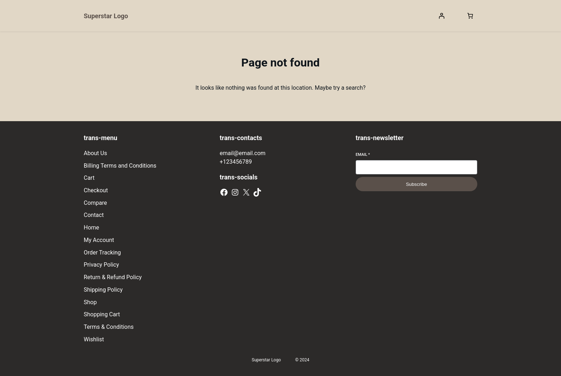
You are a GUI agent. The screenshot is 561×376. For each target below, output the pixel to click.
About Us (95, 153)
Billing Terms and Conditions (120, 165)
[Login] (441, 16)
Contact (94, 215)
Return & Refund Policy (113, 277)
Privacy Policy (101, 264)
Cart (89, 177)
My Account (99, 240)
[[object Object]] (470, 16)
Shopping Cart (102, 314)
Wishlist (94, 339)
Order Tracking (102, 252)
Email (363, 154)
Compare (95, 202)
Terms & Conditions (109, 326)
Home (91, 227)
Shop (90, 302)
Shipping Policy (103, 289)
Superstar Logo (106, 16)
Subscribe (416, 184)
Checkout (96, 190)
